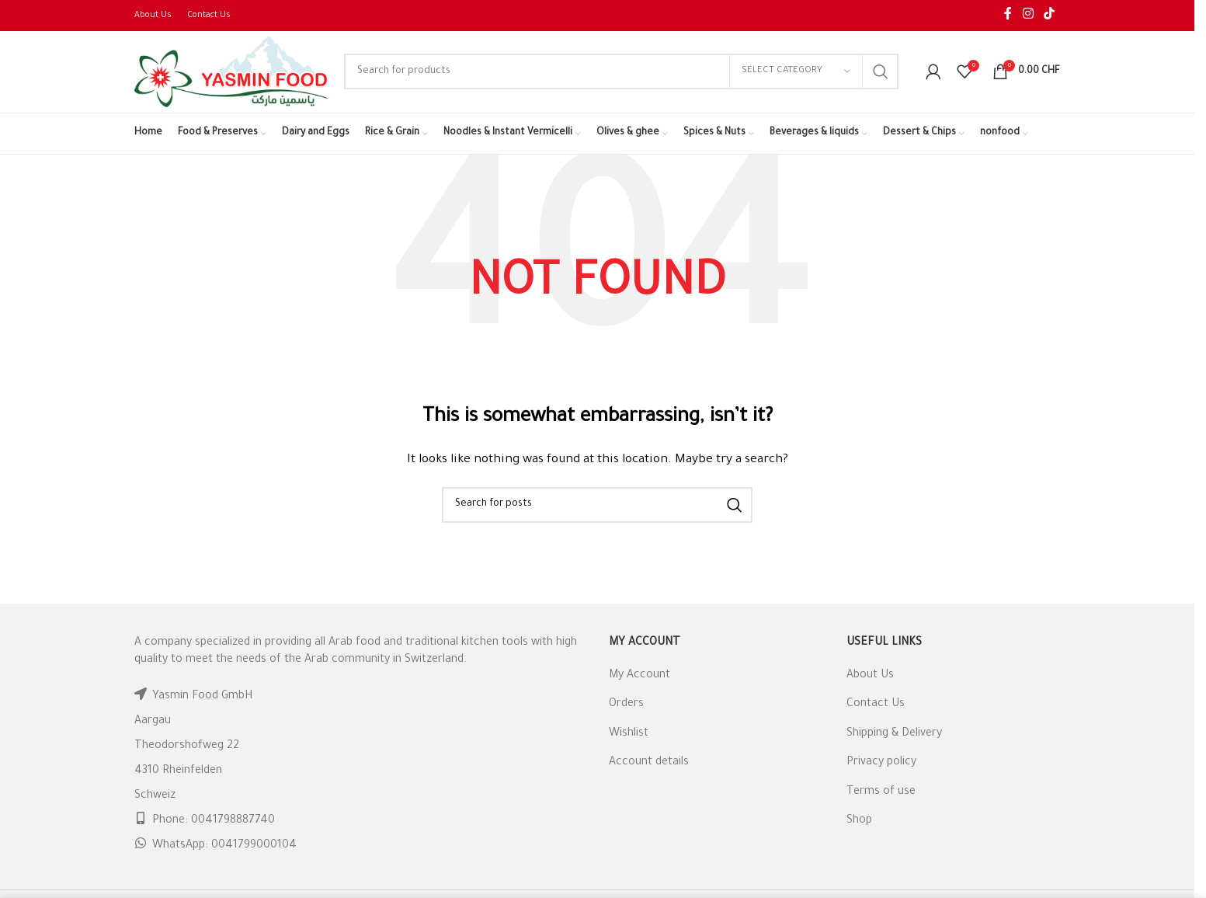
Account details (649, 763)
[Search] (621, 72)
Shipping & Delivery (894, 734)
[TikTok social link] (1049, 15)
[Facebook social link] (1008, 15)
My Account (639, 676)
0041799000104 (254, 847)
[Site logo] (231, 73)
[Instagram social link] (1027, 15)
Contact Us (875, 705)
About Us (870, 676)
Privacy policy (881, 763)
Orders (626, 705)
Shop (859, 821)
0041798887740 (233, 822)
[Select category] (796, 72)
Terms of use (881, 792)
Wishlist (628, 734)
